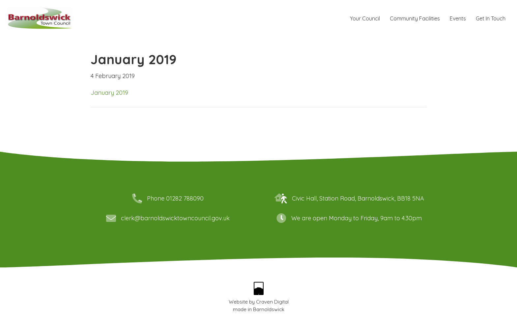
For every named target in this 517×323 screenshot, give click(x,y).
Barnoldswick (268, 309)
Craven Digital (272, 302)
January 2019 (109, 92)
